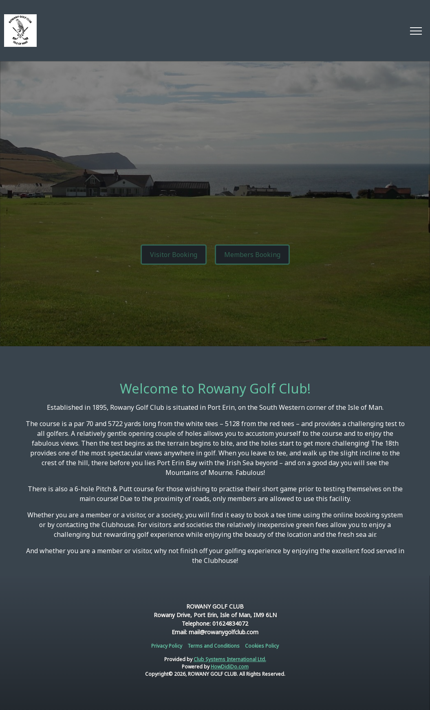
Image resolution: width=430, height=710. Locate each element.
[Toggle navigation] (415, 30)
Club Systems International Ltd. (230, 659)
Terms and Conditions (213, 645)
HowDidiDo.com (230, 666)
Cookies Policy (262, 645)
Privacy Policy (166, 645)
